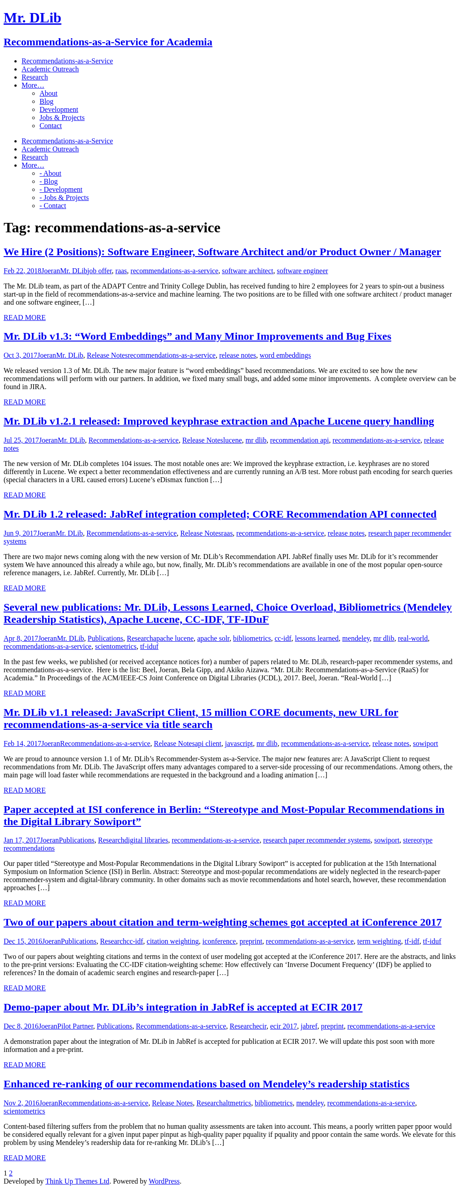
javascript (239, 743)
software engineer (302, 271)
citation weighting (173, 941)
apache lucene (173, 638)
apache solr (213, 638)
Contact (51, 125)
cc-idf (282, 638)
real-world (413, 638)
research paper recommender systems (317, 840)
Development (59, 109)
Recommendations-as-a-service (133, 440)
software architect (247, 271)
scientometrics (115, 646)
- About (50, 173)
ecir (261, 1026)
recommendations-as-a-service (174, 271)
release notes (237, 355)
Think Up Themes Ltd (77, 1181)
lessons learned (317, 638)
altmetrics (237, 1103)
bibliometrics (252, 638)
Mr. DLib (73, 271)
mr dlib (256, 440)
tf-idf (412, 941)
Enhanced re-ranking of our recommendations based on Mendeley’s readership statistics (206, 1084)
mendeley (356, 638)
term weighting (379, 941)
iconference (219, 941)
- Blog (49, 181)
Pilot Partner (75, 1026)
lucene (232, 440)
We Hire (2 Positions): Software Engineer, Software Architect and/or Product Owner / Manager (222, 251)
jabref (309, 1026)
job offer (99, 271)
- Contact (53, 205)
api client (208, 743)
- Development (61, 189)
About (49, 93)
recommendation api (299, 440)
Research (140, 638)
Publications (105, 638)
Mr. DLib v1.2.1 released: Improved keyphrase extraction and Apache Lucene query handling (219, 421)
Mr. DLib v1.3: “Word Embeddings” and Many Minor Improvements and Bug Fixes (197, 336)
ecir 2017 (283, 1026)
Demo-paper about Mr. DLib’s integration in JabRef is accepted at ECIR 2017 (183, 1007)
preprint (250, 941)
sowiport (425, 743)
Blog (46, 101)
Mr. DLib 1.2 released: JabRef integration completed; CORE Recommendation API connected (220, 514)
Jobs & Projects (62, 117)
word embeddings (285, 355)
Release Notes (107, 355)
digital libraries (146, 840)
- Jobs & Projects (64, 197)
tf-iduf (149, 646)
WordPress (164, 1181)
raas (121, 271)
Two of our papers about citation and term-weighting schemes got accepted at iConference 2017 (223, 922)
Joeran (50, 271)
